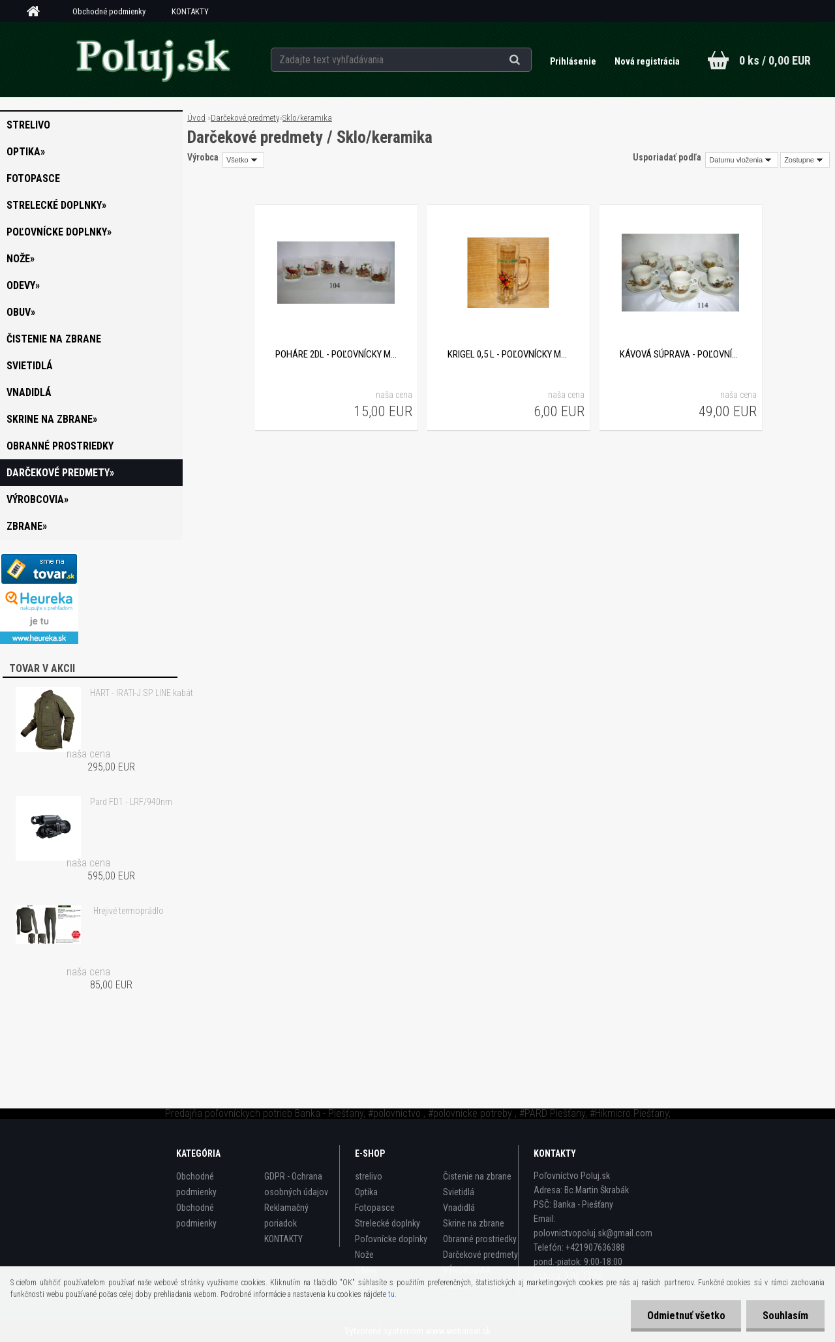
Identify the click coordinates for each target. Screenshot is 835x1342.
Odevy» (23, 285)
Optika (366, 1192)
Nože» (21, 258)
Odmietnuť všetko (685, 1315)
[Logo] (152, 59)
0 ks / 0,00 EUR (775, 60)
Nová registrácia (647, 61)
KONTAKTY (190, 11)
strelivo (28, 125)
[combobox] (741, 160)
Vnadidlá (29, 392)
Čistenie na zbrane (54, 339)
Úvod (196, 118)
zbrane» (27, 526)
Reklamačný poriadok (286, 1215)
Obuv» (21, 312)
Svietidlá (30, 365)
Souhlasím (785, 1315)
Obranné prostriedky (60, 446)
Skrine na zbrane (473, 1223)
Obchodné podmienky (108, 11)
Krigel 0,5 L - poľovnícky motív (508, 354)
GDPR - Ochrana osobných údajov (296, 1184)
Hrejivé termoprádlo (128, 911)
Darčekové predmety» (60, 472)
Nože (364, 1254)
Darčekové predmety (245, 118)
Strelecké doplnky (387, 1223)
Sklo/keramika (307, 118)
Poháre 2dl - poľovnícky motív (336, 354)
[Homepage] (38, 11)
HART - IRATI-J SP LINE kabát (141, 693)
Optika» (26, 151)
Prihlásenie (574, 61)
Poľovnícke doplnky (391, 1239)
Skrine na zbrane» (52, 419)
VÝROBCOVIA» (37, 499)
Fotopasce (33, 178)
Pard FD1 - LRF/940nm (131, 802)
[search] (530, 60)
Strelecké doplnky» (56, 205)
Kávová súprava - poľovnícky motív (680, 354)
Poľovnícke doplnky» (59, 232)
